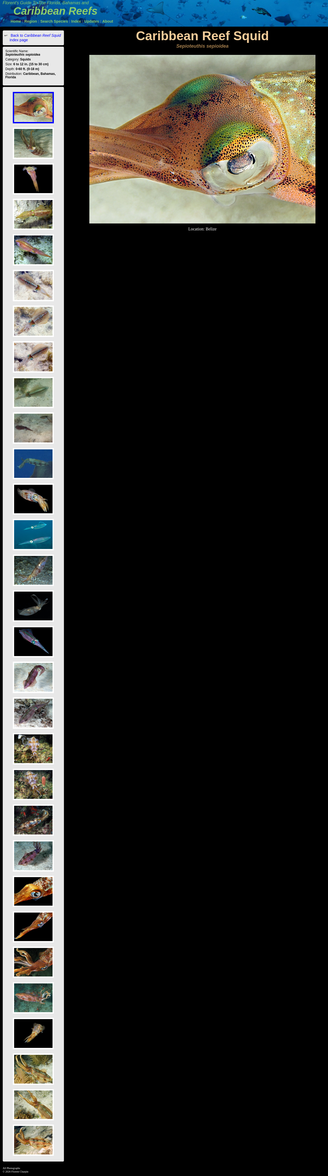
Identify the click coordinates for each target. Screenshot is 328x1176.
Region (30, 21)
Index (76, 21)
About (107, 21)
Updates (91, 21)
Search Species (54, 21)
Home (16, 21)
